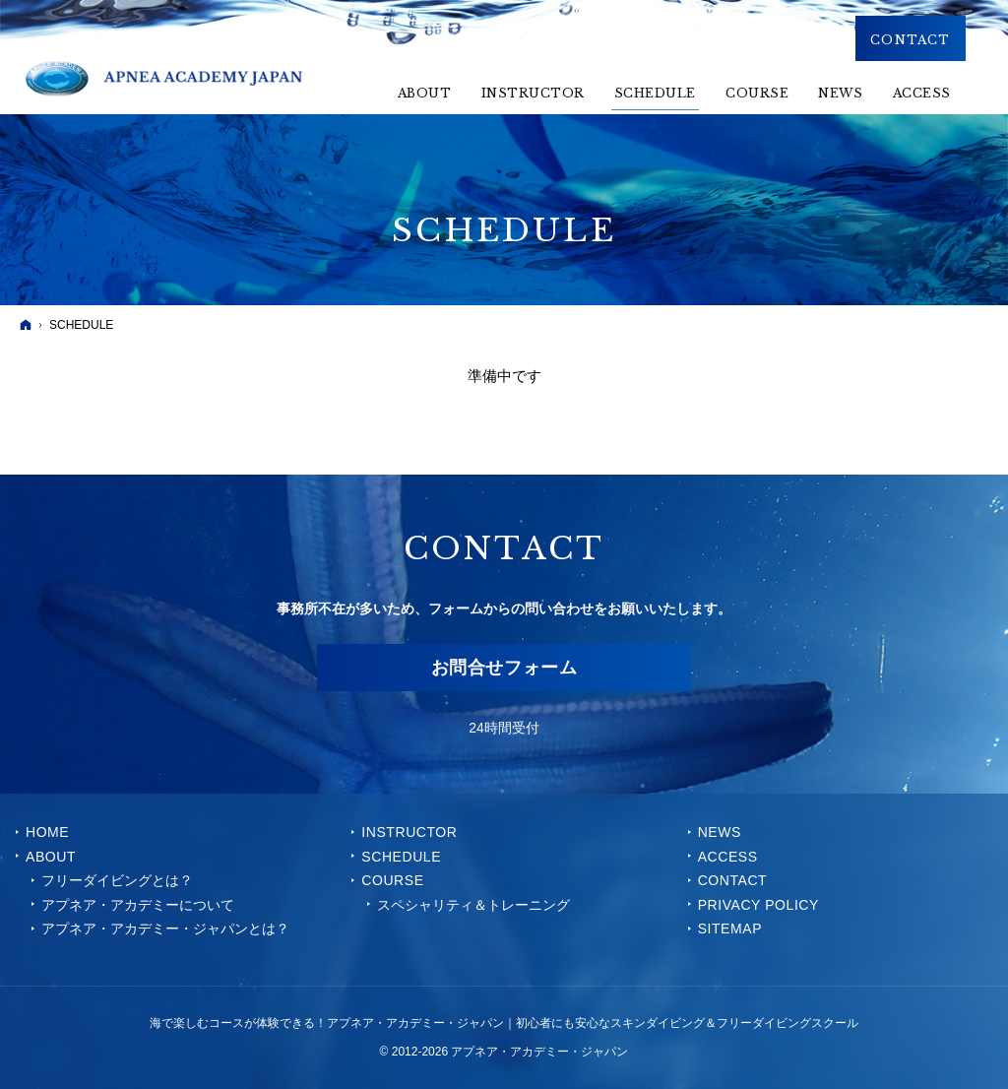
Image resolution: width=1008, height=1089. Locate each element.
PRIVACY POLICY (758, 905)
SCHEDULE (401, 857)
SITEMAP (730, 928)
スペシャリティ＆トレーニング (473, 905)
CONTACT (733, 880)
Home (47, 832)
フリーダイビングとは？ (117, 880)
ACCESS (728, 857)
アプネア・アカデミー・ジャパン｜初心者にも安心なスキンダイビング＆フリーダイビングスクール (592, 1023)
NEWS (719, 832)
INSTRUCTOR (409, 832)
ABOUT (51, 857)
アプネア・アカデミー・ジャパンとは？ (165, 928)
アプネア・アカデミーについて (137, 905)
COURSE (392, 880)
